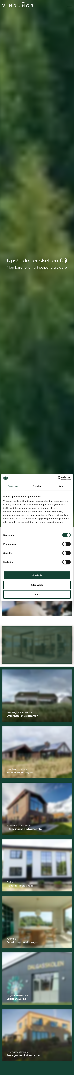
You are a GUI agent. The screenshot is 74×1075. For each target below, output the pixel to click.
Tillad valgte (37, 585)
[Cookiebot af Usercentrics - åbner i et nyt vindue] (58, 478)
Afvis (37, 594)
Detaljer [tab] (37, 486)
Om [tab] (61, 486)
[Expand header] (69, 5)
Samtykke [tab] (13, 486)
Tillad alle (37, 575)
